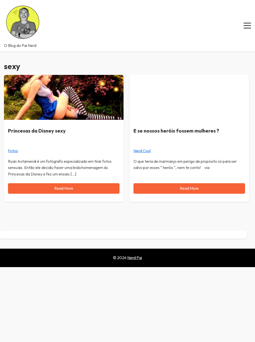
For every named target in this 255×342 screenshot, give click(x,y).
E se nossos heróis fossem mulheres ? (176, 131)
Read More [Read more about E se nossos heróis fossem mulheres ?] (189, 188)
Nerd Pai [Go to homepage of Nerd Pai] (134, 257)
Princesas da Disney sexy (37, 131)
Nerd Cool (142, 150)
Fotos (13, 150)
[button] (247, 25)
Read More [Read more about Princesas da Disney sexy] (63, 188)
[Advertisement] (127, 305)
